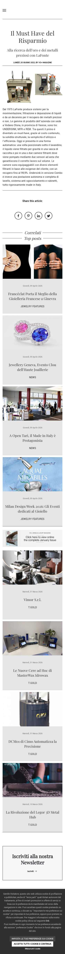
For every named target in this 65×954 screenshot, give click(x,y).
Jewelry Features (32, 306)
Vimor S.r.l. (32, 599)
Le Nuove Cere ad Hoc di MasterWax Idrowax (32, 673)
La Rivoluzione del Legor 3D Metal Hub (32, 814)
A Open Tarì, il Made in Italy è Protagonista (32, 438)
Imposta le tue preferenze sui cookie (32, 938)
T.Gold (32, 607)
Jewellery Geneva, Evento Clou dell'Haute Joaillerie (32, 367)
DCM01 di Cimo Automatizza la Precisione (32, 743)
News (32, 377)
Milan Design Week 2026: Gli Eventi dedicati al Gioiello (32, 508)
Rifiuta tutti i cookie (32, 948)
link (47, 920)
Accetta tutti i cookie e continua (32, 944)
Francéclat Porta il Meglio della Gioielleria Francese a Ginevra (32, 296)
